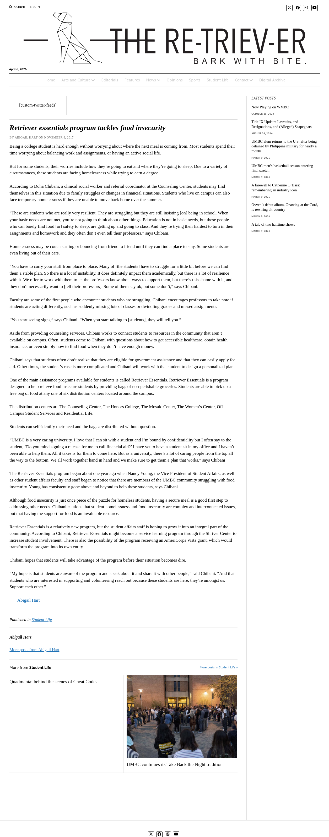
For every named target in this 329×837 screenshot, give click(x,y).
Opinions (175, 79)
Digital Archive (272, 79)
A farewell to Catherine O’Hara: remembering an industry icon (275, 187)
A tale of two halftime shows (273, 224)
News (151, 79)
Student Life (218, 79)
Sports (195, 79)
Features (132, 79)
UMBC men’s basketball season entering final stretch (282, 168)
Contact (242, 79)
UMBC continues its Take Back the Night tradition (175, 764)
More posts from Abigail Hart (34, 649)
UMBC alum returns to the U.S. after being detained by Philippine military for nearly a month (284, 146)
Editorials (109, 79)
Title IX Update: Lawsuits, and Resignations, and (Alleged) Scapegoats (281, 124)
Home (50, 79)
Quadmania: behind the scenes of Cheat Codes (53, 681)
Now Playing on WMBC (270, 107)
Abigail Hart (28, 600)
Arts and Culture (75, 79)
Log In (35, 7)
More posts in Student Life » (219, 667)
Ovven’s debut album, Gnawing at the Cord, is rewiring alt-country (284, 207)
